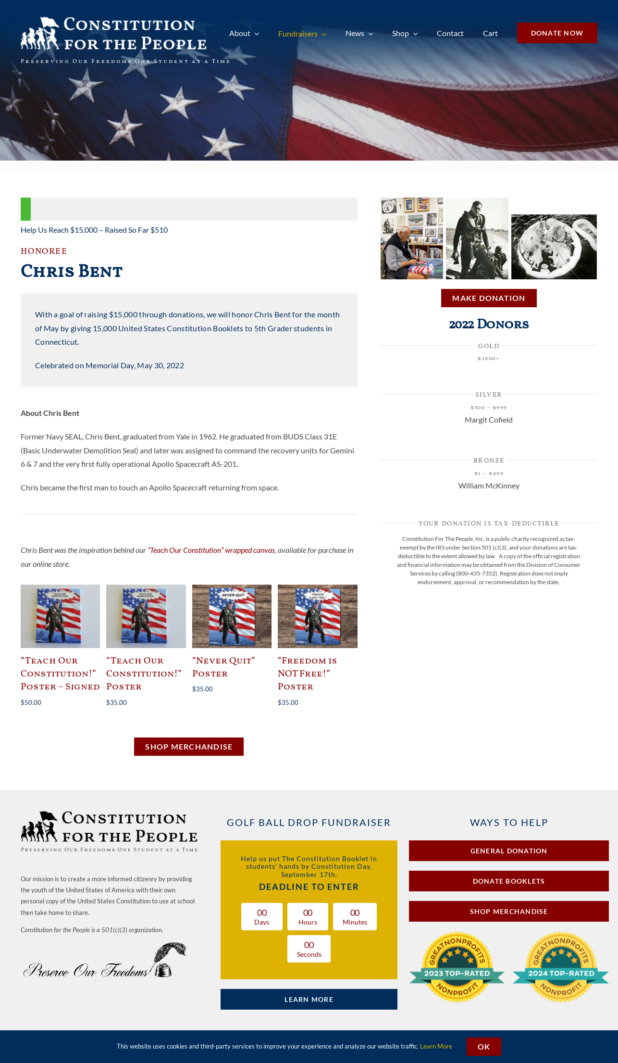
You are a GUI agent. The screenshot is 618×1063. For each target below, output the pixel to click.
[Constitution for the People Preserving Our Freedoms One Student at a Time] (110, 812)
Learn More (436, 1046)
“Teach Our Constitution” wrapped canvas (211, 549)
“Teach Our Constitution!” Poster (144, 674)
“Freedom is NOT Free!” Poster (307, 674)
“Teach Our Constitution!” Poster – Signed (60, 674)
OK (484, 1046)
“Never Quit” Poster (223, 667)
